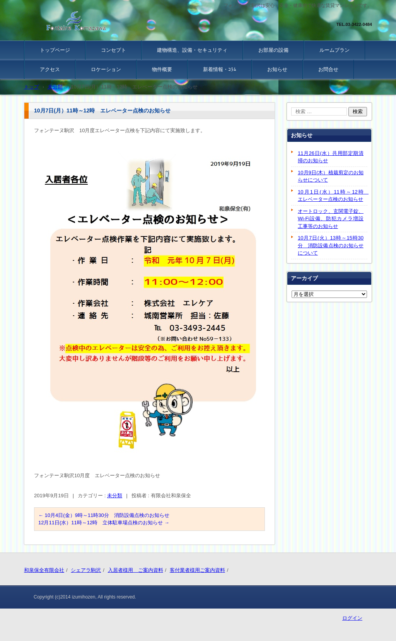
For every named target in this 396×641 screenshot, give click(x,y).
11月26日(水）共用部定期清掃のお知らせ (331, 157)
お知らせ (277, 69)
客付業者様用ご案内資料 (197, 570)
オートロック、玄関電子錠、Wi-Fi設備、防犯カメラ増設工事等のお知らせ (331, 218)
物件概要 (162, 69)
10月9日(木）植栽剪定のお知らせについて (331, 176)
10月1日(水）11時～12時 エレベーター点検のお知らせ (332, 195)
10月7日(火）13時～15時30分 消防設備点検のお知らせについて (331, 245)
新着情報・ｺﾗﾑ (219, 69)
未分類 (114, 495)
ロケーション (106, 69)
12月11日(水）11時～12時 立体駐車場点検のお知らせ (103, 522)
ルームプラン (334, 50)
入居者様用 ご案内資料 (135, 570)
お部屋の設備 (273, 50)
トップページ (55, 50)
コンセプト (113, 50)
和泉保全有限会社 (44, 570)
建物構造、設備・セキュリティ (192, 50)
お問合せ (328, 69)
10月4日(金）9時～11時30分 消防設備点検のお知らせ (103, 515)
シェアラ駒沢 (86, 570)
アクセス (50, 69)
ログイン (352, 618)
